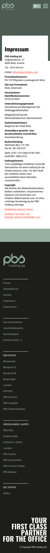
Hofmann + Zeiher (12, 442)
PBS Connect (10, 397)
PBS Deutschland (12, 460)
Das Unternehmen (13, 322)
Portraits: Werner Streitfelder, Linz (22, 217)
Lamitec (7, 385)
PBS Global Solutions (14, 409)
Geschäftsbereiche (13, 328)
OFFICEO (8, 391)
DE (35, 6)
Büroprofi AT (9, 367)
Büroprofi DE (9, 373)
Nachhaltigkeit (11, 334)
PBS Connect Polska (14, 466)
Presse (7, 283)
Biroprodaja (9, 379)
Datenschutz (10, 307)
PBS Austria (9, 454)
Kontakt (7, 295)
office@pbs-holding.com (25, 72)
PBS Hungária (10, 403)
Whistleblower (10, 289)
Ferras (29, 209)
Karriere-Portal (11, 340)
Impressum (9, 301)
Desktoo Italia (10, 436)
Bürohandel (9, 361)
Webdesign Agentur (15, 209)
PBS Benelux (10, 472)
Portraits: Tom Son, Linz (17, 214)
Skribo (6, 493)
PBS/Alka (8, 430)
